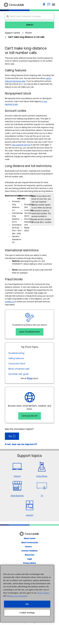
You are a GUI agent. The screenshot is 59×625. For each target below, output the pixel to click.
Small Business (17, 496)
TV (42, 496)
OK (27, 604)
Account (29, 515)
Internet (17, 476)
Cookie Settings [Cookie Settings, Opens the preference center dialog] (27, 612)
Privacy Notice (43, 593)
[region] (27, 593)
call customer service (21, 145)
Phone (29, 379)
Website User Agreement (17, 596)
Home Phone (41, 476)
